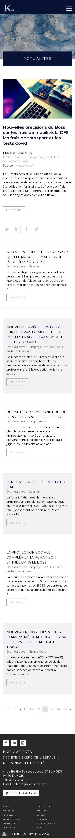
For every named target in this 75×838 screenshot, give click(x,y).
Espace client (10, 828)
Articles (41, 828)
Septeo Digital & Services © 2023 (26, 834)
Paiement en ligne (12, 819)
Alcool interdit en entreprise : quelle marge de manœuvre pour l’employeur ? (37, 257)
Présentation (44, 807)
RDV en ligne (23, 743)
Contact (41, 815)
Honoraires (43, 819)
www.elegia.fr (24, 165)
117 (24, 708)
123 (65, 708)
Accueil (6, 807)
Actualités (42, 811)
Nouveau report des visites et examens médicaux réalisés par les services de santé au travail (37, 639)
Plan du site (9, 823)
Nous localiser (22, 793)
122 (59, 708)
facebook (6, 743)
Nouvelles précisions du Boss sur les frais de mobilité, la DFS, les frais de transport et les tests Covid (36, 334)
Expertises (8, 811)
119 (38, 708)
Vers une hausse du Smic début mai (36, 484)
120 (45, 708)
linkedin (14, 743)
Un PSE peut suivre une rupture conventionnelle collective (37, 414)
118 (31, 708)
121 (51, 708)
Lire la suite (14, 210)
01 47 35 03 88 (19, 780)
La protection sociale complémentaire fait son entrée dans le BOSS (31, 557)
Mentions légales (46, 823)
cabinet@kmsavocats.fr (29, 784)
